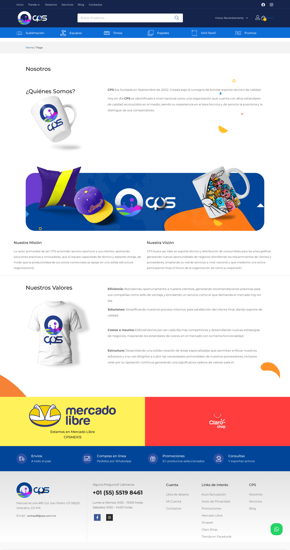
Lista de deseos (177, 494)
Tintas (117, 33)
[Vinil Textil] (194, 33)
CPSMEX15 (72, 437)
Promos (250, 33)
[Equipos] (63, 33)
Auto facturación (214, 494)
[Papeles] (151, 33)
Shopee (207, 522)
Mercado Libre (212, 515)
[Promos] (238, 33)
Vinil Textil (208, 33)
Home (30, 47)
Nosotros (51, 4)
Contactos (95, 4)
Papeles (163, 33)
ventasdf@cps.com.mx (41, 515)
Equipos (76, 33)
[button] (267, 18)
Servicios (67, 4)
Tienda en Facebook (217, 536)
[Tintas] (107, 33)
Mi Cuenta (173, 501)
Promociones (211, 508)
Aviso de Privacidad (216, 501)
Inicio (19, 4)
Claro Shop (210, 529)
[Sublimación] (19, 33)
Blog (81, 4)
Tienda (34, 4)
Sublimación (35, 33)
